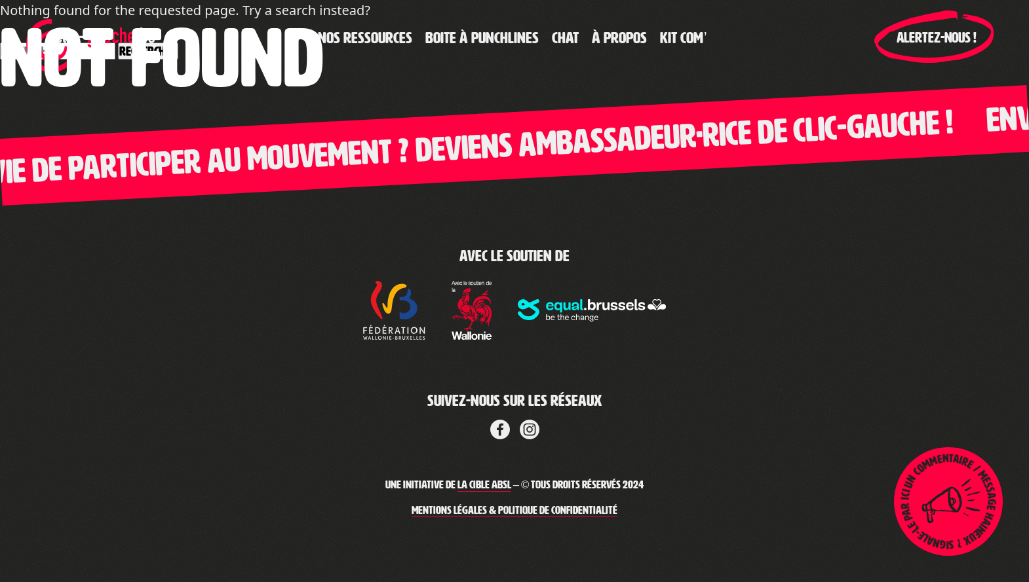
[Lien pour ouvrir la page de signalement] (948, 501)
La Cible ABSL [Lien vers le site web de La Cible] (484, 485)
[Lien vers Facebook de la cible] (500, 427)
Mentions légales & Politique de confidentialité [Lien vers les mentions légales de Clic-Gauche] (514, 510)
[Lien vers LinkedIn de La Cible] (529, 427)
